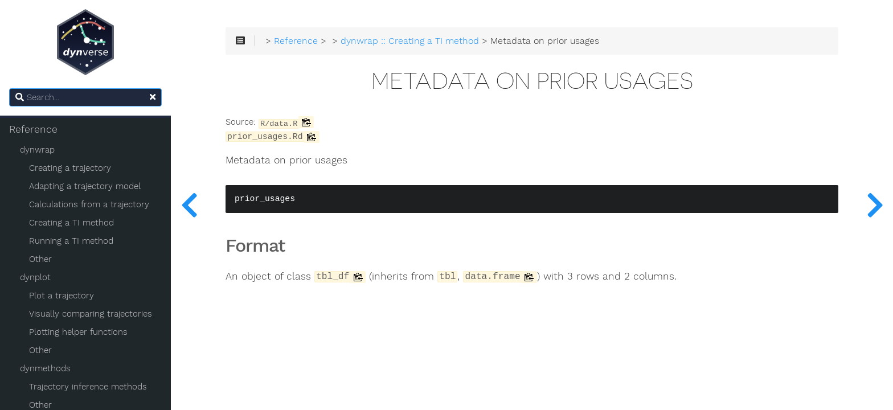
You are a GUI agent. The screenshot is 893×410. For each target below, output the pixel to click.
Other (40, 259)
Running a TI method (71, 241)
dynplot (35, 277)
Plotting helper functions (78, 332)
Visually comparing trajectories (90, 314)
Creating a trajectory (70, 168)
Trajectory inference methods (88, 387)
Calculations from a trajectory (89, 204)
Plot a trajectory (61, 295)
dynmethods (45, 368)
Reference (33, 129)
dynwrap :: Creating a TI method (410, 41)
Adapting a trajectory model (85, 186)
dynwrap (37, 150)
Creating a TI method (71, 223)
